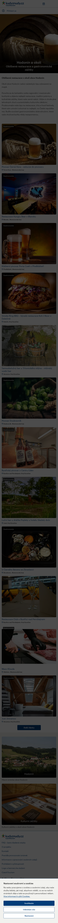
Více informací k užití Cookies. (17, 896)
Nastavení (29, 916)
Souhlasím (29, 903)
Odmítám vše (29, 909)
